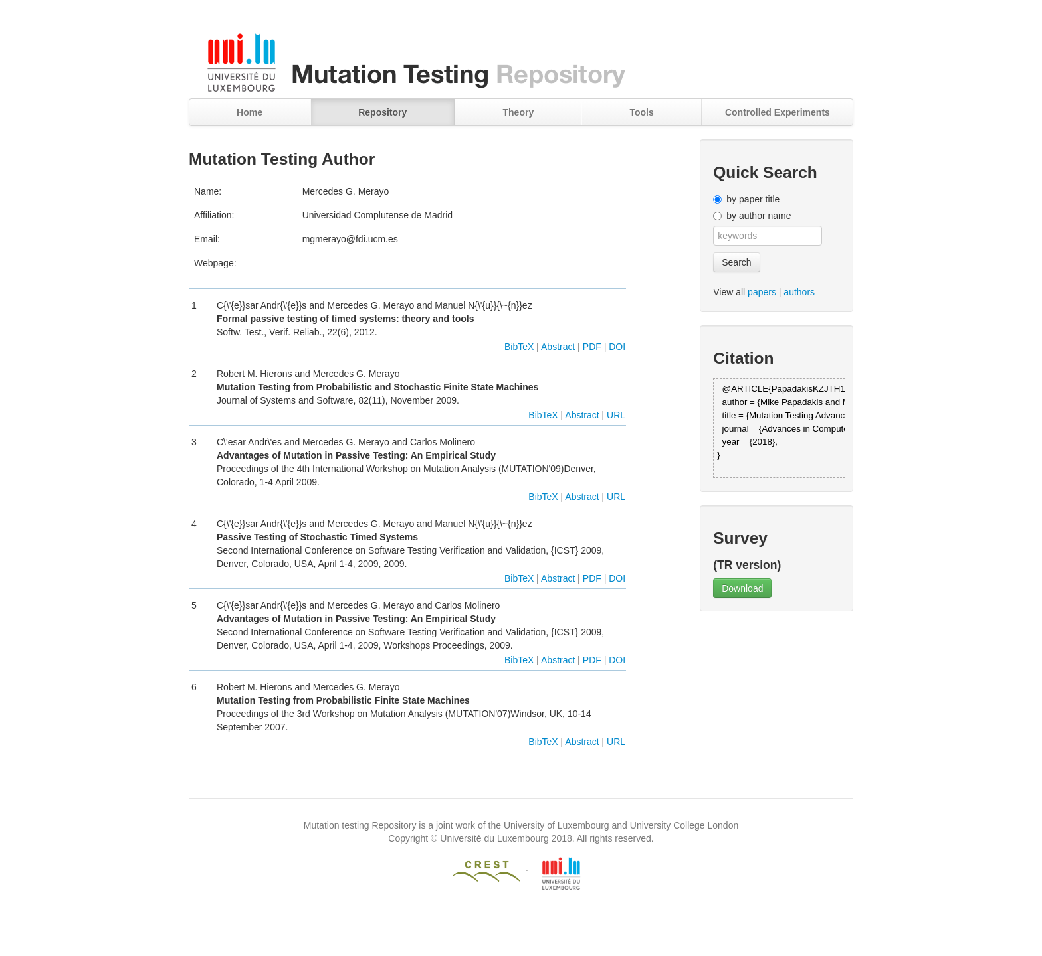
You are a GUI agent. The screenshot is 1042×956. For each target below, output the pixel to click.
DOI (617, 346)
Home (249, 112)
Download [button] (742, 588)
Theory (518, 112)
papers (762, 292)
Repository (382, 112)
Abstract (558, 346)
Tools (641, 112)
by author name (758, 215)
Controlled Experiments (777, 112)
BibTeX (519, 346)
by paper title (753, 199)
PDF (592, 346)
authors (799, 292)
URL (616, 415)
